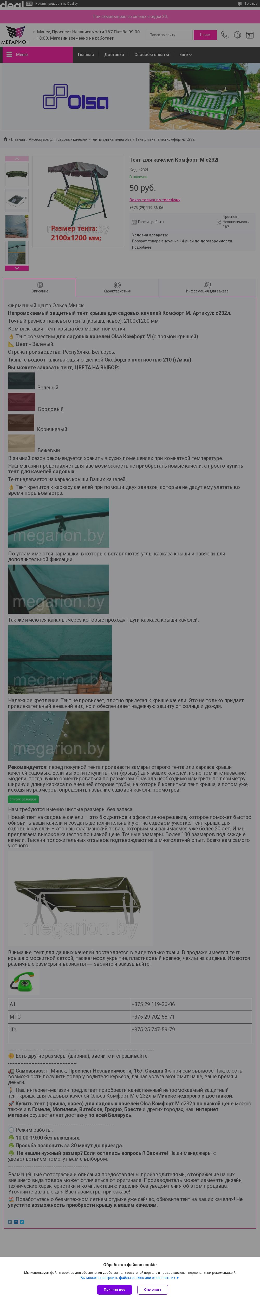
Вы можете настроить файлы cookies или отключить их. (128, 1278)
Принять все (114, 1289)
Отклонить (152, 1289)
